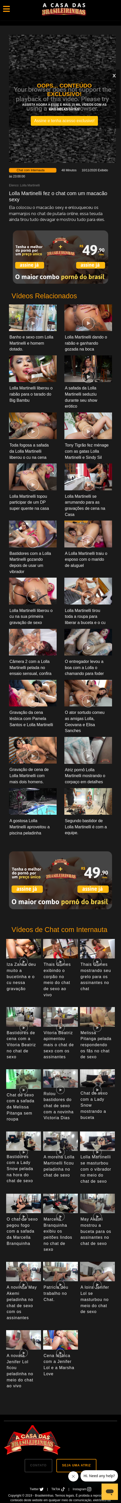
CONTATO (38, 1465)
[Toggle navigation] (6, 9)
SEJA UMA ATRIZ (76, 1465)
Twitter (37, 1489)
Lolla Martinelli (30, 185)
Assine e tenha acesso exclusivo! (64, 121)
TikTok (58, 1489)
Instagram (82, 1489)
